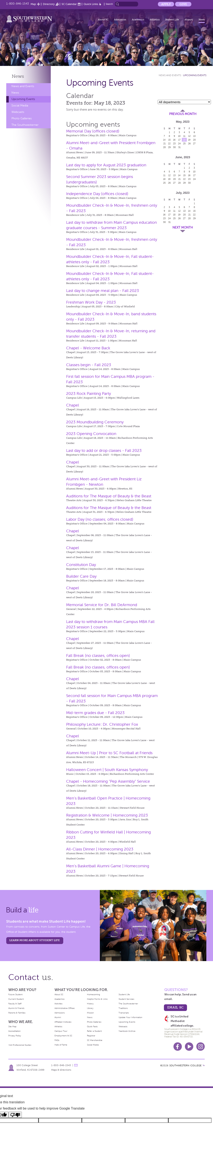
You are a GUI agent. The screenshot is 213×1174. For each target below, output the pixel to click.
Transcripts (124, 1013)
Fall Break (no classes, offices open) (98, 655)
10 (179, 136)
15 (169, 139)
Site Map (12, 1026)
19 (189, 139)
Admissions (59, 1013)
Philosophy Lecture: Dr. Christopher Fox (102, 724)
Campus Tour (60, 1031)
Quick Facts (92, 1026)
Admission (120, 19)
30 (174, 147)
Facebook (177, 1046)
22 (169, 143)
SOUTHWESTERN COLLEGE (185, 1065)
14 (164, 139)
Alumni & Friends (16, 1008)
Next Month (182, 227)
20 (194, 139)
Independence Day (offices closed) (97, 194)
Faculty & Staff (14, 1003)
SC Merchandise (94, 1040)
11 (184, 136)
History (90, 1003)
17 (179, 139)
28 (164, 147)
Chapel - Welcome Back (88, 348)
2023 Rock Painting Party (88, 393)
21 (164, 143)
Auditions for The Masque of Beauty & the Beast (108, 496)
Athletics (155, 19)
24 (179, 143)
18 (184, 139)
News (202, 19)
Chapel (72, 405)
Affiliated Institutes (62, 1022)
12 (189, 136)
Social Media (19, 105)
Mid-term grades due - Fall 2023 (95, 713)
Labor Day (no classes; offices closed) (99, 519)
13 (194, 136)
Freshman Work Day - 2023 (91, 302)
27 (194, 143)
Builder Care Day (81, 576)
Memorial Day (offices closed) (92, 131)
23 (174, 143)
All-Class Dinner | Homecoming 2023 (99, 849)
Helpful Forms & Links (97, 999)
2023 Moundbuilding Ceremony (95, 422)
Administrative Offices (64, 1008)
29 (169, 147)
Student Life (172, 19)
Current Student (16, 999)
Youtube (189, 1046)
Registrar (91, 1035)
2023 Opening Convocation (91, 433)
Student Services (126, 999)
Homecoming (93, 994)
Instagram (200, 1046)
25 (184, 143)
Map (33, 4)
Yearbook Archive (127, 1031)
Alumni (189, 19)
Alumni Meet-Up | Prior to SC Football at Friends (109, 753)
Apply (166, 4)
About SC (103, 19)
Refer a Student (94, 1031)
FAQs (56, 1040)
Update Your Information (130, 1017)
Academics (138, 19)
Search (109, 4)
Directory (49, 4)
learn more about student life (34, 940)
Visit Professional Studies (20, 1045)
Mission (90, 1013)
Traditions (123, 1008)
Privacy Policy (14, 1035)
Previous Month (182, 114)
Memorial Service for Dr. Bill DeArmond (101, 605)
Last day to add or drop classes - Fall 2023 (104, 450)
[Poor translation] (15, 1115)
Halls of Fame (60, 1045)
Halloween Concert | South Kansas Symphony (107, 769)
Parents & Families (16, 1013)
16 (174, 139)
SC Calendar (69, 4)
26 (189, 143)
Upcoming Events (23, 99)
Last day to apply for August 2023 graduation (106, 165)
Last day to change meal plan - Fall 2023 (102, 290)
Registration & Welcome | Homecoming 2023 (107, 815)
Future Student (15, 994)
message (76, 1065)
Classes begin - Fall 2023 (88, 365)
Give (183, 4)
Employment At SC (63, 1035)
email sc (175, 1007)
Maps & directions (61, 1069)
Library (90, 1008)
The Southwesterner (24, 124)
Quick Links (91, 4)
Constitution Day (81, 564)
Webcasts (17, 112)
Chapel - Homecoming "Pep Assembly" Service (108, 781)
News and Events (22, 86)
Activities (58, 1003)
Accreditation (14, 1031)
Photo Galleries (21, 118)
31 (179, 147)
